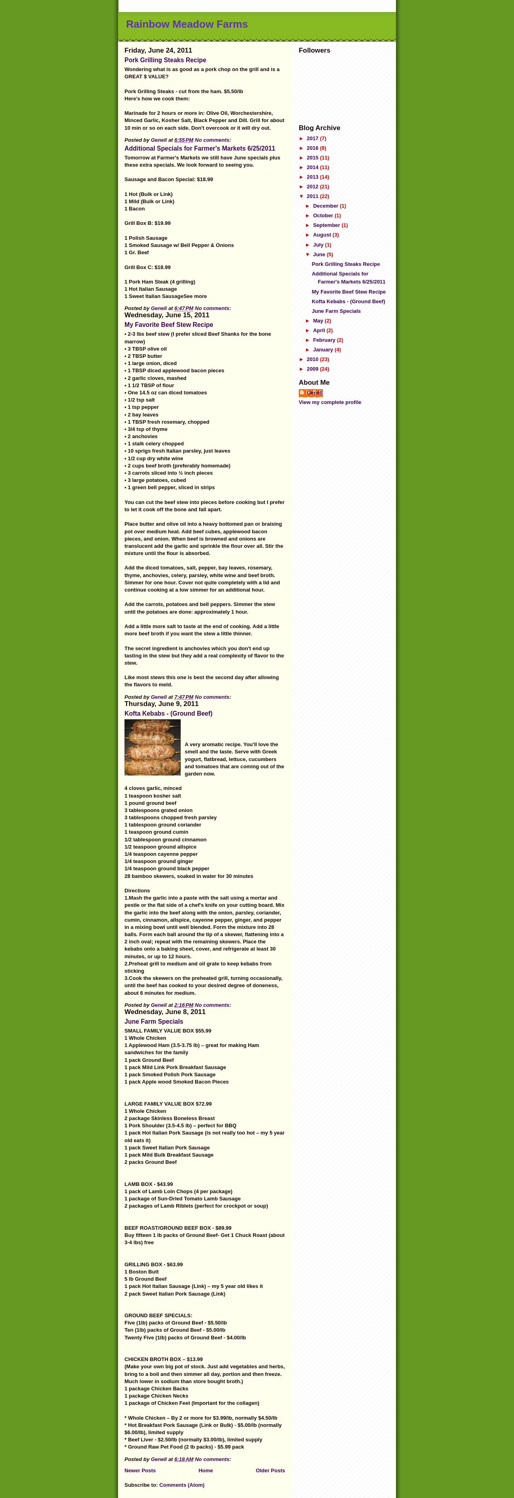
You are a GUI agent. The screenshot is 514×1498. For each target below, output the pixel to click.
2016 (313, 148)
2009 (313, 369)
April (319, 330)
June (320, 254)
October (324, 215)
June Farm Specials (153, 1021)
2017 (313, 138)
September (327, 225)
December (326, 206)
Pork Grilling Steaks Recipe (165, 60)
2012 (313, 187)
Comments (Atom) (182, 1485)
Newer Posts (140, 1470)
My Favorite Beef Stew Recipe (168, 324)
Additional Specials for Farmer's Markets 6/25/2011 (199, 148)
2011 (313, 196)
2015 (313, 158)
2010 (313, 359)
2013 (313, 177)
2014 (313, 167)
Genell (315, 393)
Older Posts (270, 1470)
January (324, 350)
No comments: (214, 140)
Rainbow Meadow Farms (187, 24)
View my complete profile (330, 402)
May (319, 321)
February (325, 340)
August (322, 235)
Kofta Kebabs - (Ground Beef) (168, 713)
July (319, 245)
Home (205, 1470)
